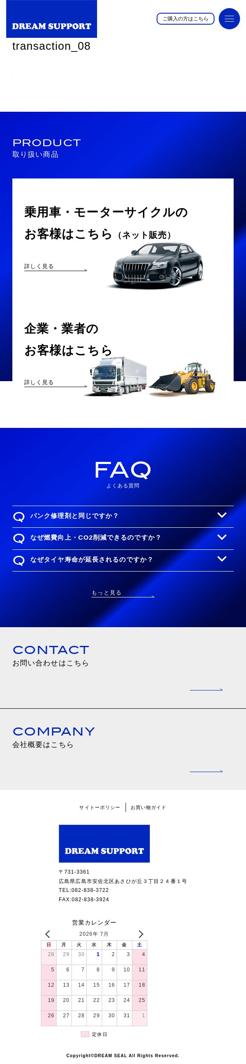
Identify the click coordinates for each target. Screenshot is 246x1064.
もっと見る (107, 592)
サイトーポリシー (99, 807)
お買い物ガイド (149, 807)
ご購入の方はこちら (186, 19)
